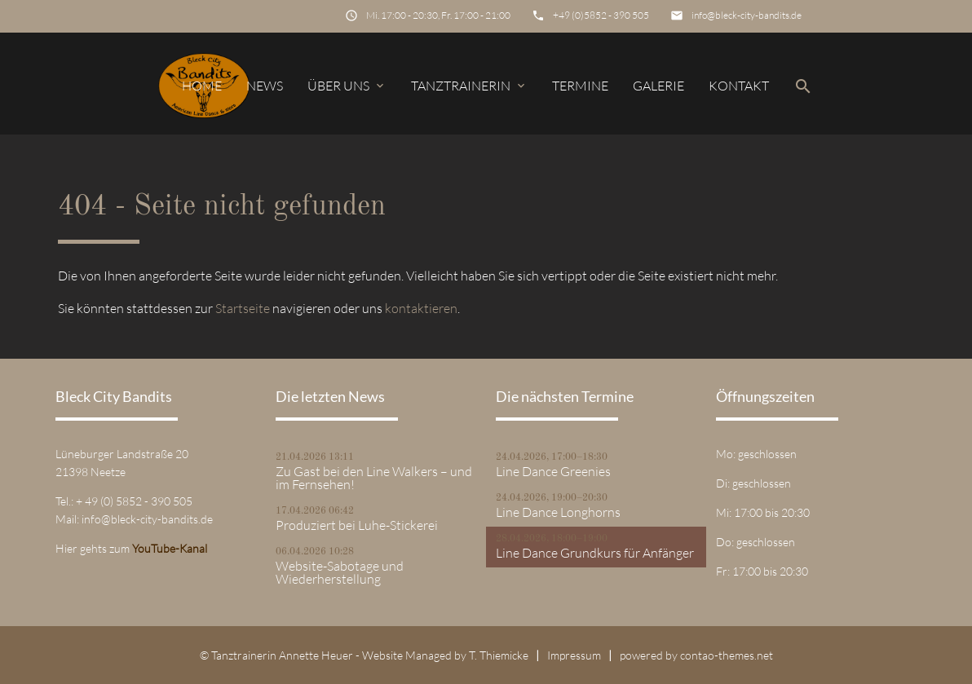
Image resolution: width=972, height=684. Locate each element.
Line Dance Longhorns (558, 512)
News (264, 85)
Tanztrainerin (469, 85)
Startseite (242, 308)
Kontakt (739, 85)
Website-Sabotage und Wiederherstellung (340, 572)
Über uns (347, 85)
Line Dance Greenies (553, 471)
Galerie (658, 85)
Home (202, 85)
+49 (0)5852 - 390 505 (601, 15)
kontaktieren (421, 308)
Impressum (574, 655)
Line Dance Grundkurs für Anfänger (595, 552)
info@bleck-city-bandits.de (746, 15)
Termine (580, 85)
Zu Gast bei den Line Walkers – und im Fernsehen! (374, 478)
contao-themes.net (726, 655)
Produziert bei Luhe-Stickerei (357, 525)
